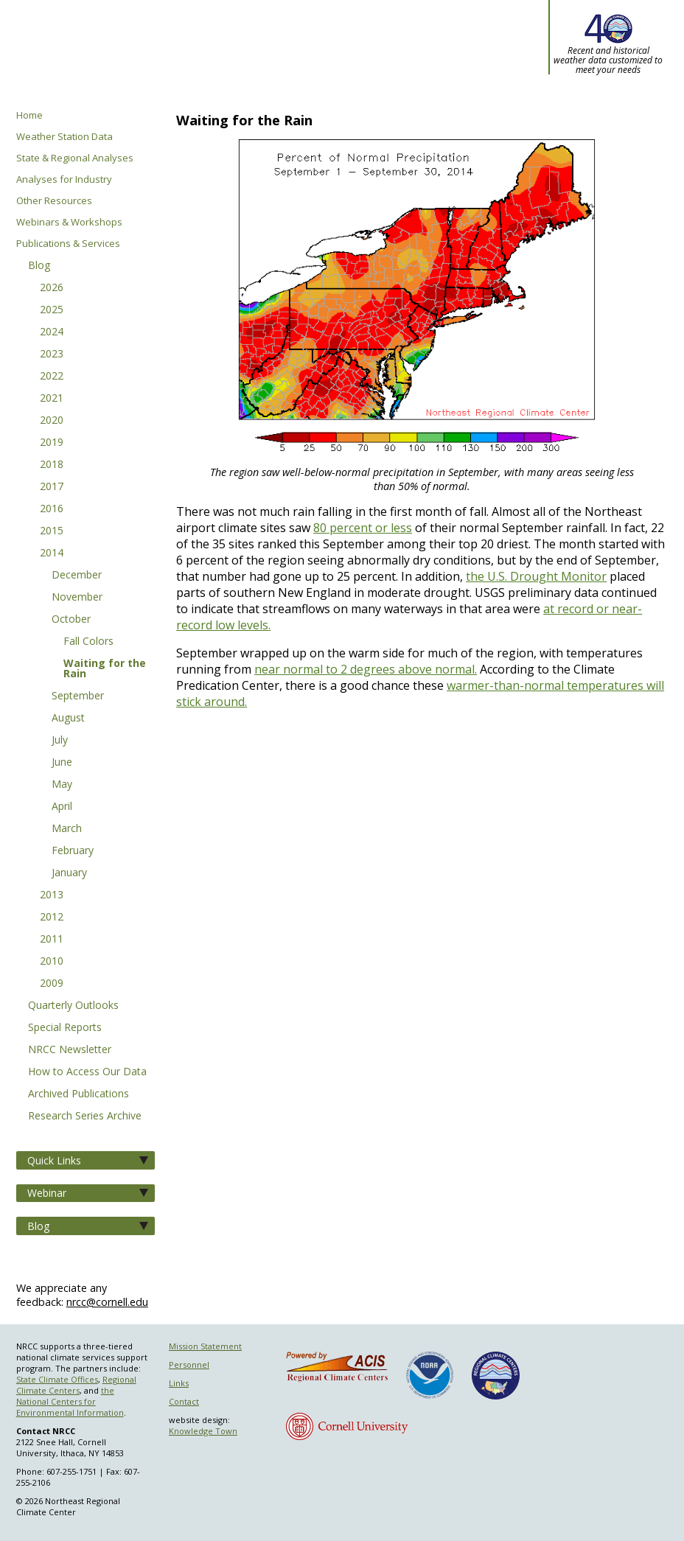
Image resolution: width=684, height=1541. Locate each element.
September (78, 696)
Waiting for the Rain (104, 669)
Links (179, 1382)
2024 (51, 332)
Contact (184, 1401)
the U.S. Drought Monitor (536, 576)
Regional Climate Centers (76, 1385)
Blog (39, 266)
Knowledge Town (203, 1430)
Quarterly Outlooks (73, 1006)
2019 (51, 443)
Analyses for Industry (64, 179)
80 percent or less (362, 528)
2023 (51, 354)
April (62, 807)
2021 (51, 399)
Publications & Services (68, 243)
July (60, 741)
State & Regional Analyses (74, 158)
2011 (51, 940)
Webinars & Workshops (69, 222)
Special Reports (65, 1028)
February (73, 851)
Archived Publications (78, 1094)
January (69, 873)
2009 (51, 984)
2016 (51, 509)
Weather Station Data (64, 136)
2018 (51, 465)
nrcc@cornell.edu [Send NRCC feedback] (107, 1302)
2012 (51, 917)
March (67, 829)
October (71, 620)
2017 (51, 487)
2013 (51, 895)
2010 (51, 962)
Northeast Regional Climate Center (215, 55)
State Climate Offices (57, 1379)
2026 (51, 288)
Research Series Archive (85, 1116)
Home (29, 115)
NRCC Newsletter (69, 1050)
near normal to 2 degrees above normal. (365, 669)
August (68, 718)
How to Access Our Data (87, 1072)
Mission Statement (205, 1346)
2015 (51, 531)
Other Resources (54, 201)
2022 (51, 376)
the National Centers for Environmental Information (70, 1401)
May (62, 785)
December (77, 575)
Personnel (189, 1364)
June (62, 763)
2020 (51, 421)
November (77, 598)
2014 (51, 553)
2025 (51, 310)
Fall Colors (88, 642)
